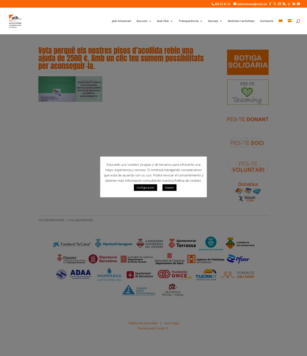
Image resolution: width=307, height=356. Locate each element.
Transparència (188, 21)
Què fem (163, 21)
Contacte (266, 21)
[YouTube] (298, 4)
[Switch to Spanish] (290, 26)
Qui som (141, 21)
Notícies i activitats (241, 21)
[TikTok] (288, 4)
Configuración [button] (145, 187)
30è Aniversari (121, 21)
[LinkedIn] (293, 4)
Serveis (213, 21)
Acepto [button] (169, 187)
